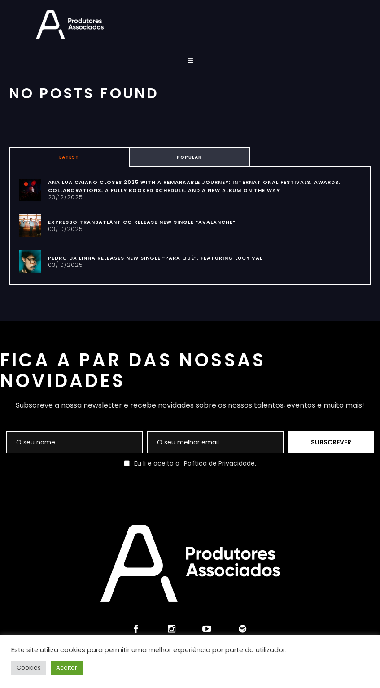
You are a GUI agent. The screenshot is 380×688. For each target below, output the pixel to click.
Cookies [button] (29, 667)
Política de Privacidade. (220, 463)
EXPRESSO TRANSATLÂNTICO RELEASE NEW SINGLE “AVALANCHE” (142, 222)
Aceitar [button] (66, 667)
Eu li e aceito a (190, 463)
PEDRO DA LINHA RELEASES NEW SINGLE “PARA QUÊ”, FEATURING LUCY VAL (155, 257)
